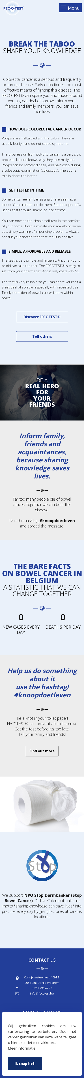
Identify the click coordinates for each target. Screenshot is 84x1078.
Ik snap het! (25, 1063)
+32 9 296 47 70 (42, 988)
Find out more (42, 751)
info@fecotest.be (42, 993)
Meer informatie (21, 1048)
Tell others (42, 336)
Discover (42, 316)
